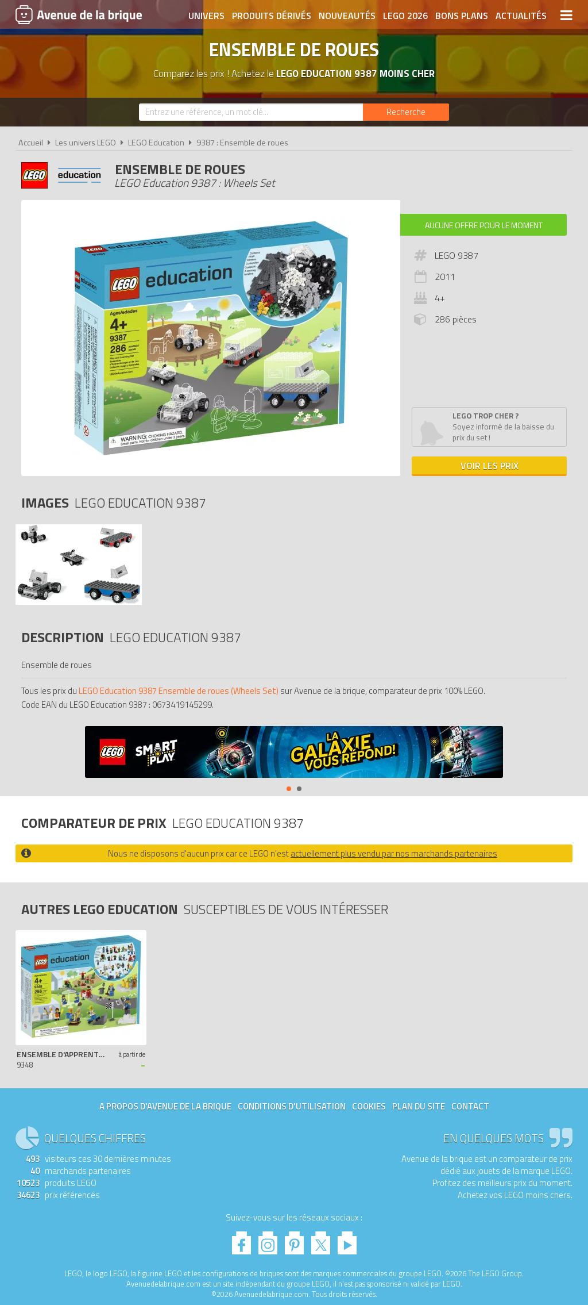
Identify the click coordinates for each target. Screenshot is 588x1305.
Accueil (30, 142)
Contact (470, 1106)
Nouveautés (347, 15)
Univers (206, 15)
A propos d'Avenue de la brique (165, 1106)
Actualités (521, 15)
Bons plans (461, 15)
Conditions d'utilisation (292, 1106)
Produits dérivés (271, 15)
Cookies (369, 1106)
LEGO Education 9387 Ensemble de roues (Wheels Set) (178, 690)
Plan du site (418, 1106)
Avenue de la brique (79, 14)
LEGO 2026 (405, 15)
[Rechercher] (406, 112)
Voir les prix (490, 466)
